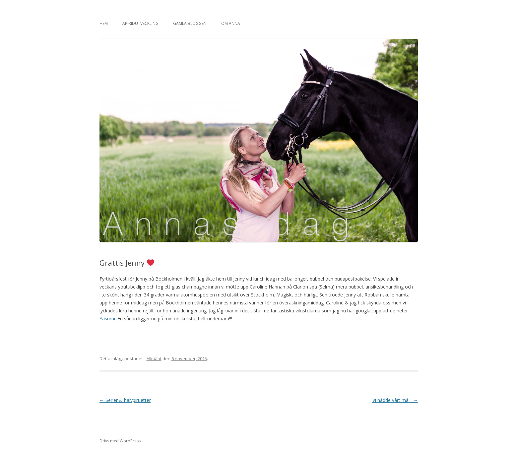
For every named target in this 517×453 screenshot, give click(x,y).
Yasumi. (107, 318)
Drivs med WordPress (120, 441)
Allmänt (154, 358)
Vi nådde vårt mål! (395, 400)
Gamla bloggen (190, 23)
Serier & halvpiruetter (125, 400)
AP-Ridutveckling (140, 23)
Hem (103, 23)
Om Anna (230, 23)
